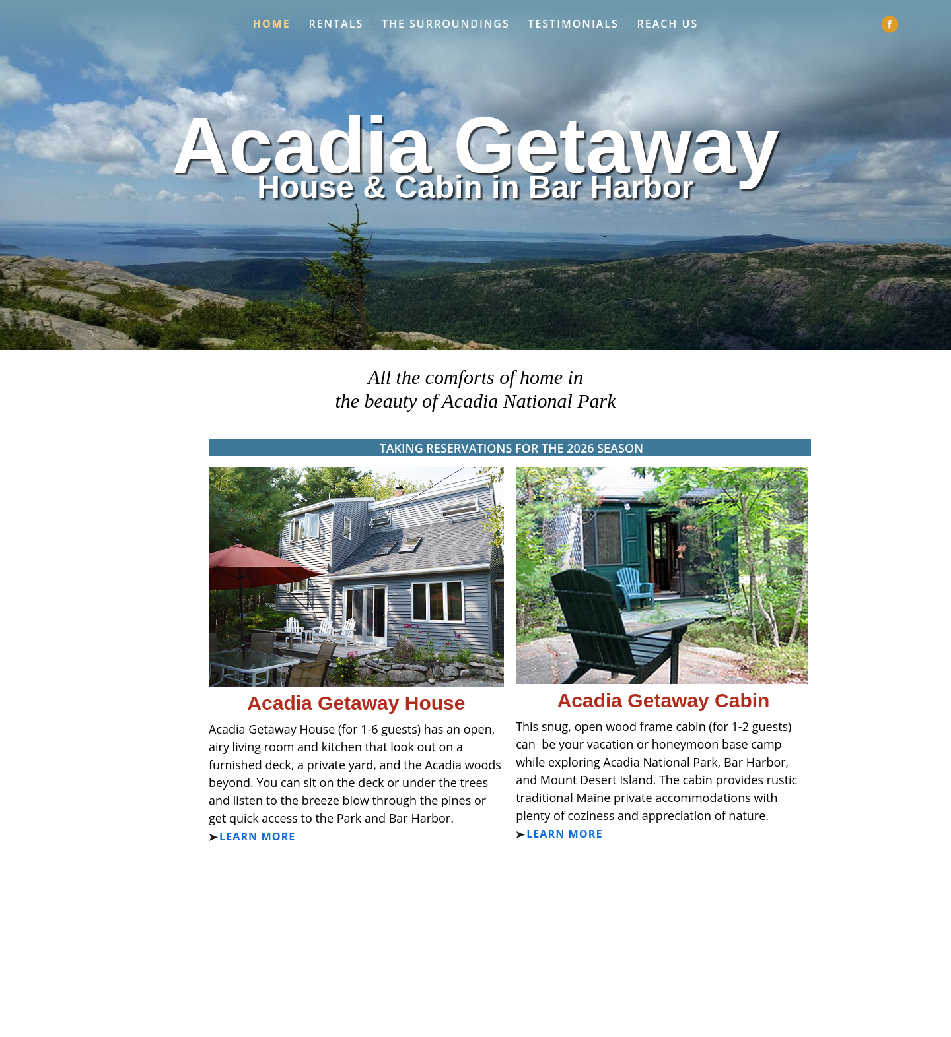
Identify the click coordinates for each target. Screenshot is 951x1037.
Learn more (257, 836)
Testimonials (573, 24)
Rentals (335, 24)
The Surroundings (446, 24)
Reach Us (668, 24)
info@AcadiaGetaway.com (486, 944)
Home (272, 24)
